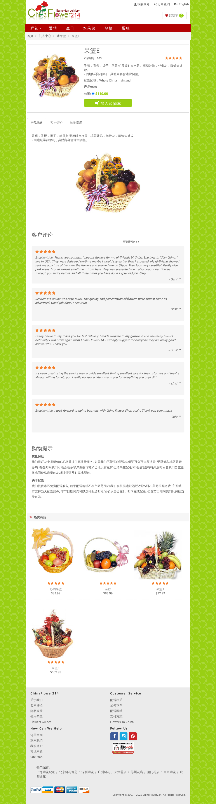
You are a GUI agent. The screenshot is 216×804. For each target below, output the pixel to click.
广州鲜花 (104, 772)
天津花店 (120, 772)
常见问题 (36, 751)
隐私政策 (36, 711)
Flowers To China (122, 722)
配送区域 (116, 711)
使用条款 (36, 716)
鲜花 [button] (35, 28)
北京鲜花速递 (68, 772)
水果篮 (89, 28)
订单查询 (36, 735)
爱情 (53, 28)
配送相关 (116, 700)
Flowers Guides (40, 722)
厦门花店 (153, 772)
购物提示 (76, 123)
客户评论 (56, 123)
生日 (70, 28)
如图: (96, 94)
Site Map (36, 757)
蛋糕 (126, 28)
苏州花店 (137, 772)
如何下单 (116, 705)
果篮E (76, 36)
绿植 (109, 28)
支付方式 (116, 716)
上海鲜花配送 (46, 772)
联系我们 (36, 740)
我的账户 (36, 746)
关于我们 (36, 700)
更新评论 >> (131, 242)
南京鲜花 (170, 772)
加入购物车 (108, 103)
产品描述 (37, 123)
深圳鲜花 (88, 772)
